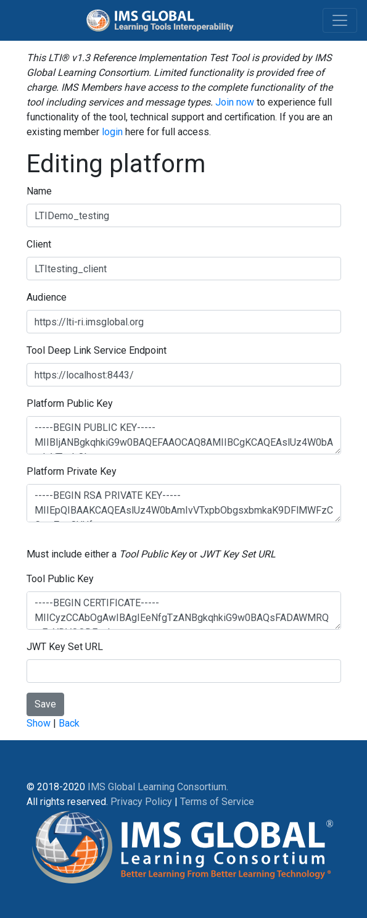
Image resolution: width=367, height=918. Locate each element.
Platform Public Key (70, 403)
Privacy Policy (141, 801)
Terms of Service (217, 801)
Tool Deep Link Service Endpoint (97, 350)
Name (39, 191)
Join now (234, 102)
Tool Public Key (60, 579)
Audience (47, 297)
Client (39, 244)
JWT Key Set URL (65, 647)
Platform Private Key (72, 471)
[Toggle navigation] (340, 20)
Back (69, 723)
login (112, 132)
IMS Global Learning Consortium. (158, 787)
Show (39, 723)
